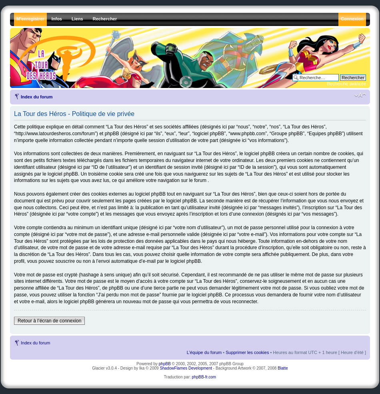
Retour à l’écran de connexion (49, 321)
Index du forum (36, 96)
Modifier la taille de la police (360, 95)
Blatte (283, 368)
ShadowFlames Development (186, 368)
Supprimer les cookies (247, 352)
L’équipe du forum (204, 352)
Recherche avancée (346, 83)
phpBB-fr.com (204, 377)
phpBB (165, 364)
